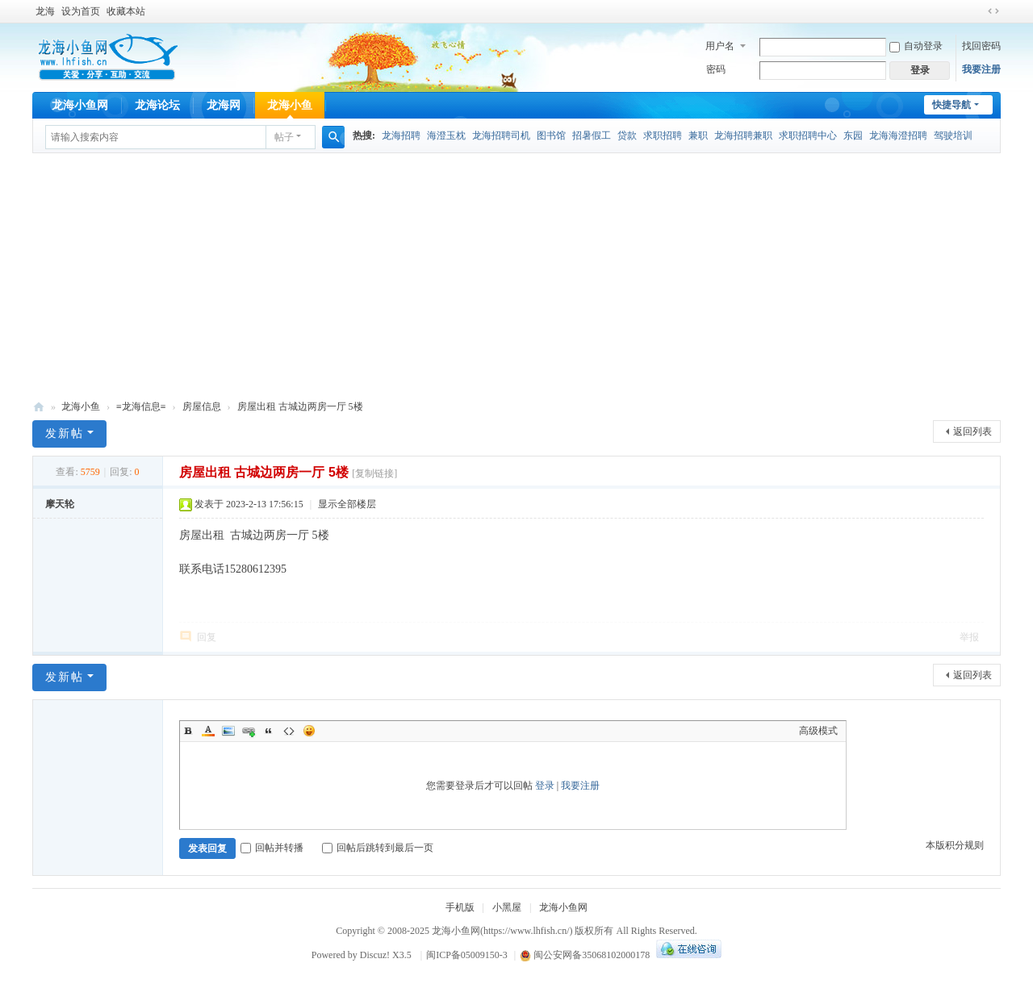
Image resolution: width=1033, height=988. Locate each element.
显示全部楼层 (347, 504)
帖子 (284, 137)
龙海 (45, 11)
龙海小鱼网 (80, 105)
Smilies (309, 731)
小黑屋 (506, 907)
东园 (853, 135)
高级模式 (818, 730)
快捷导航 (951, 104)
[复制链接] (374, 473)
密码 (716, 69)
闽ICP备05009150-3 (467, 955)
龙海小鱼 (289, 105)
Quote (269, 731)
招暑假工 (591, 135)
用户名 (719, 46)
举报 (969, 637)
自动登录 (916, 46)
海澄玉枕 (446, 135)
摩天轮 (59, 504)
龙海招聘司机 (501, 135)
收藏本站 (126, 11)
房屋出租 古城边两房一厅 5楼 (300, 406)
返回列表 (972, 431)
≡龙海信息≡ (141, 406)
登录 (544, 785)
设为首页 (80, 11)
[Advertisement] (516, 274)
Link (248, 731)
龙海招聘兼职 (743, 135)
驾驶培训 (953, 135)
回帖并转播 (271, 847)
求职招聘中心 (808, 135)
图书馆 (551, 135)
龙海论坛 (157, 105)
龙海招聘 (401, 135)
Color (208, 731)
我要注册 (981, 69)
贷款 (627, 135)
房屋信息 (201, 406)
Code (289, 731)
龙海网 (223, 105)
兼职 (698, 135)
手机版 (460, 907)
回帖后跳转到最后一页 (377, 847)
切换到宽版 (993, 11)
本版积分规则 (955, 845)
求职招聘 (662, 135)
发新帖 (64, 433)
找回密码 (981, 46)
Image (228, 731)
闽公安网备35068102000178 (585, 955)
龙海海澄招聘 (898, 135)
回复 (206, 637)
